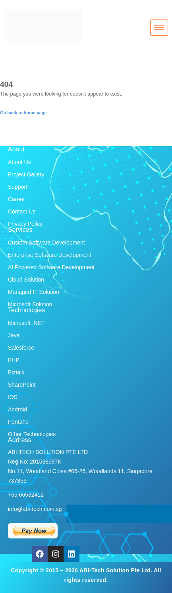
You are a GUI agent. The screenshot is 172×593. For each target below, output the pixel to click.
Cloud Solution (26, 279)
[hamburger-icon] (159, 28)
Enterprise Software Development (49, 255)
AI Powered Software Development (51, 267)
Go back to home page (23, 112)
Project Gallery (26, 174)
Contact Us (21, 211)
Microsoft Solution (30, 304)
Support (17, 187)
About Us (19, 162)
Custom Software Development (46, 242)
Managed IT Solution (33, 292)
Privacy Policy (25, 224)
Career (16, 199)
